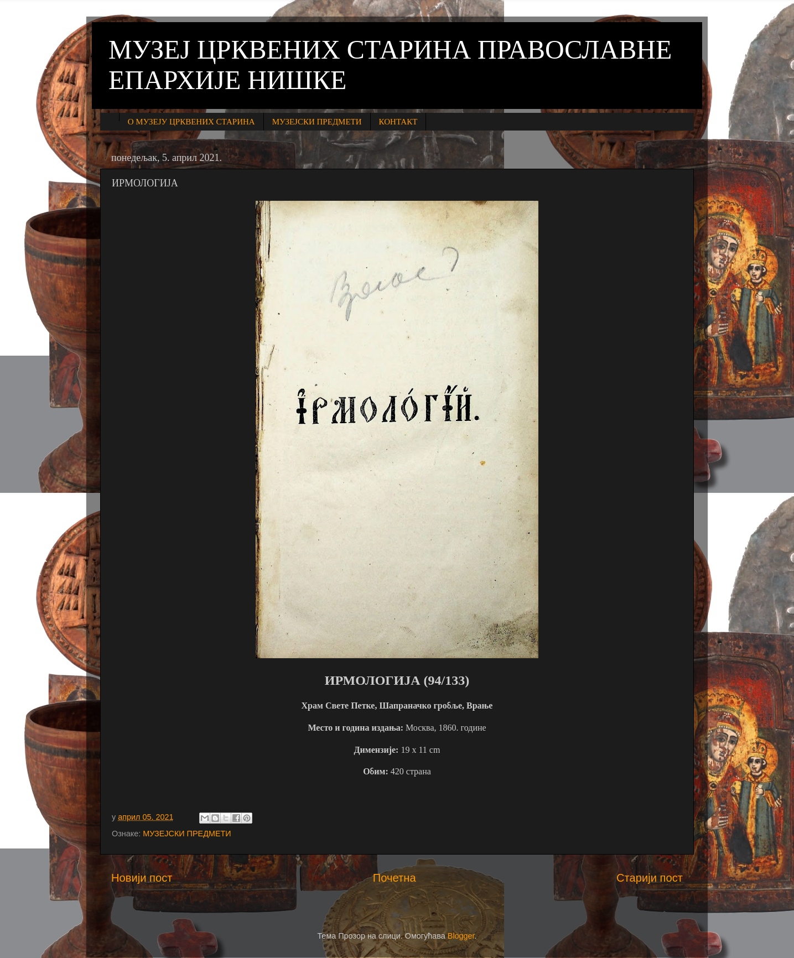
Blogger (461, 935)
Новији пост (142, 878)
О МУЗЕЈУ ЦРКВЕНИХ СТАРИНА (191, 121)
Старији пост (649, 878)
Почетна (394, 878)
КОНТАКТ (398, 121)
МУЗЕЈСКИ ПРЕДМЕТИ (317, 121)
